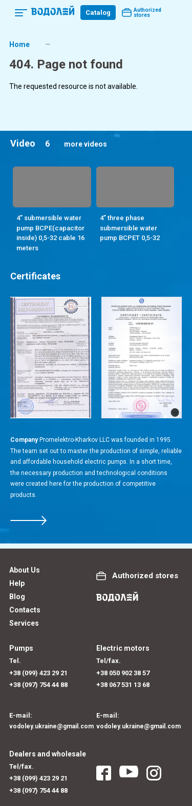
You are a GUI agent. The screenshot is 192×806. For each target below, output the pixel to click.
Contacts (24, 610)
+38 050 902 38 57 (123, 673)
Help (17, 583)
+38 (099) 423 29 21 (38, 673)
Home (19, 44)
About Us (24, 570)
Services (24, 623)
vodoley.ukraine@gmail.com (51, 726)
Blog (17, 596)
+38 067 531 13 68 (123, 685)
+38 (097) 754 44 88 (38, 685)
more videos (85, 144)
